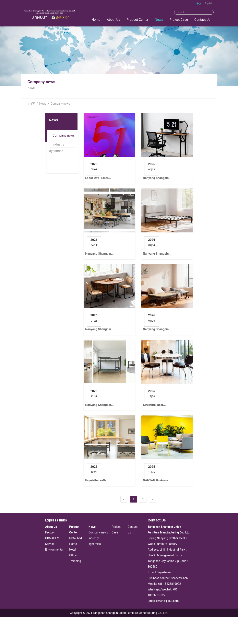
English (208, 3)
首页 (32, 103)
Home (96, 20)
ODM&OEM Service (52, 541)
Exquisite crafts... (97, 480)
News (159, 20)
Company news (60, 103)
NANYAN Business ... (157, 480)
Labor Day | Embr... (98, 178)
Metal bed (75, 538)
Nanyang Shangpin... (157, 178)
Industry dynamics (56, 145)
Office (72, 555)
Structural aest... (154, 405)
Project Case (178, 20)
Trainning (75, 561)
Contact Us (202, 20)
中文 (199, 3)
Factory (50, 532)
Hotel (72, 549)
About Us (113, 20)
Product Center (137, 20)
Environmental (54, 549)
